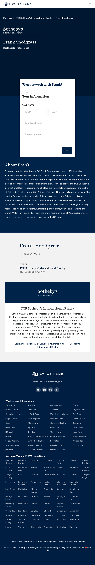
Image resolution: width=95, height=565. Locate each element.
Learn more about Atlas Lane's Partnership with (40, 343)
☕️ (47, 550)
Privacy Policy (25, 541)
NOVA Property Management (72, 541)
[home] (17, 4)
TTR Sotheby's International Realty (34, 18)
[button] (90, 4)
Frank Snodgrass (64, 18)
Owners (14, 541)
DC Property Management (45, 541)
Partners (7, 18)
